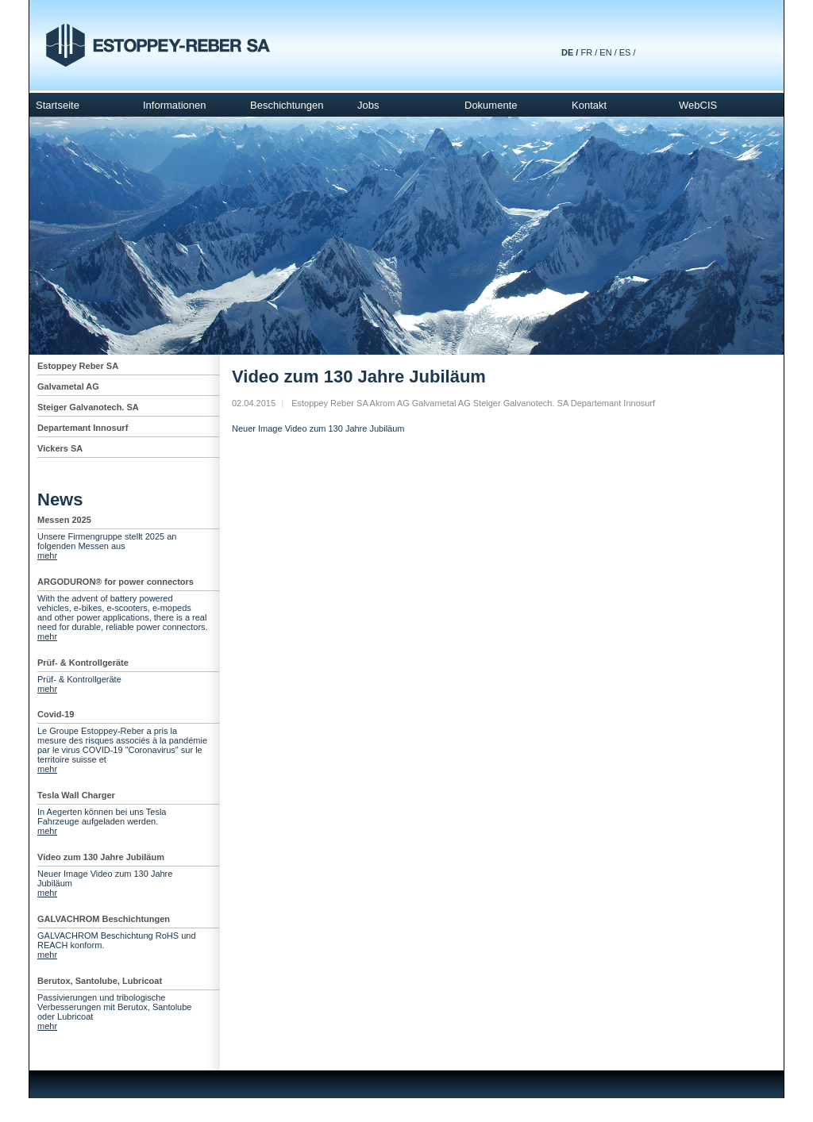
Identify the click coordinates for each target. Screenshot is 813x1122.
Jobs (368, 105)
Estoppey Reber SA (77, 366)
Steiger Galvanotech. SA (88, 407)
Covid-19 (55, 714)
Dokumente (490, 105)
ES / (627, 52)
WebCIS (698, 105)
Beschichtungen (287, 105)
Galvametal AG (68, 386)
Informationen (174, 105)
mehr (47, 555)
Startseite (57, 105)
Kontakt (589, 105)
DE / (569, 52)
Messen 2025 (64, 519)
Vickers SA (60, 448)
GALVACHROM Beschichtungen (103, 919)
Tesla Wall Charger (76, 795)
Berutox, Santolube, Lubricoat (99, 981)
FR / (588, 52)
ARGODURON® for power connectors (115, 581)
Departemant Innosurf (82, 427)
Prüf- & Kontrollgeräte (83, 662)
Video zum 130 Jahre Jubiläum (100, 857)
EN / (607, 52)
